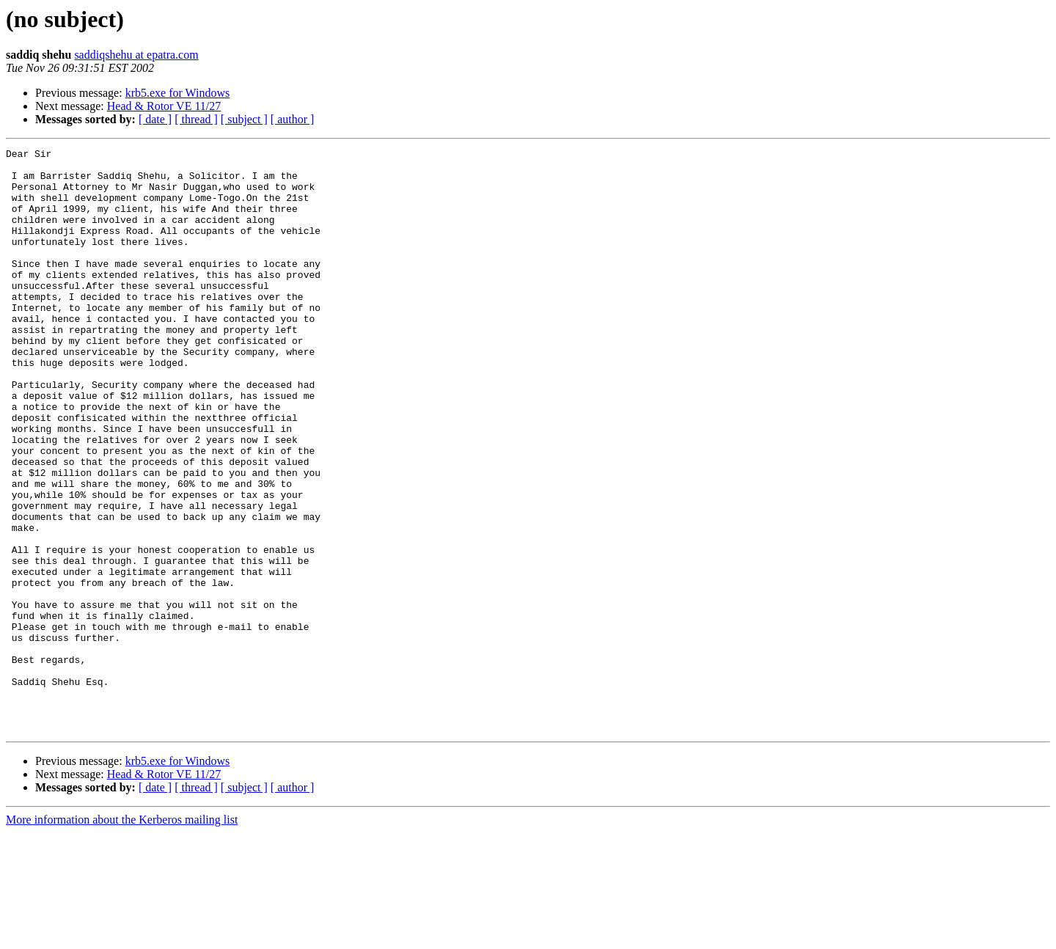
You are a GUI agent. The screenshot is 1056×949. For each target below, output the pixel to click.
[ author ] (293, 119)
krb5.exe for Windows (177, 93)
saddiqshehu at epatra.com (136, 54)
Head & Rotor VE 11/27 (164, 106)
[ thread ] (196, 119)
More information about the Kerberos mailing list (122, 936)
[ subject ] (244, 119)
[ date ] (155, 119)
